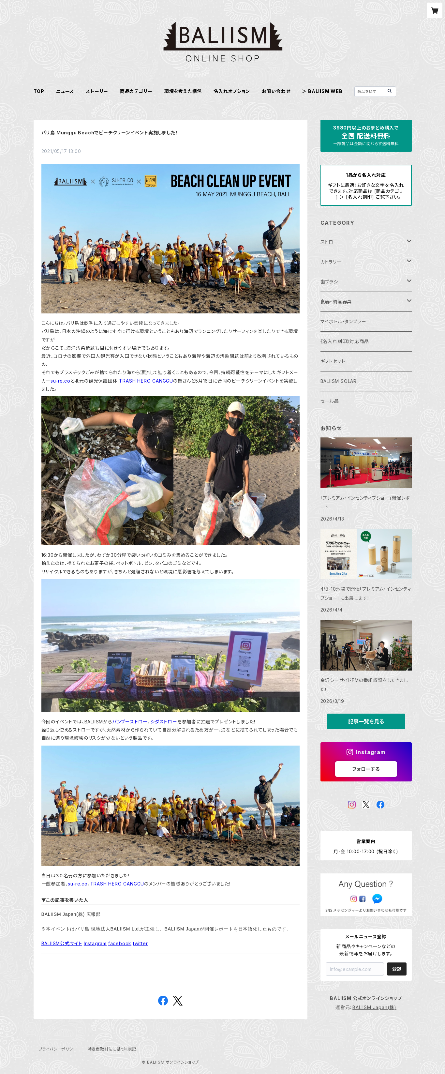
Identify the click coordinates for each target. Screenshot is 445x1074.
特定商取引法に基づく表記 (112, 1049)
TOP (39, 91)
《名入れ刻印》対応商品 (344, 341)
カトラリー (331, 262)
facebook (119, 943)
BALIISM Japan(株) (374, 1007)
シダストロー (163, 721)
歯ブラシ (329, 281)
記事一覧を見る (366, 721)
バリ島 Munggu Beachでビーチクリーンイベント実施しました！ (109, 132)
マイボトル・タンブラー (343, 321)
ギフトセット (332, 361)
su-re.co (60, 381)
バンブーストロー (130, 721)
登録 (396, 969)
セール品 (329, 401)
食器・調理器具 (336, 301)
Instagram (95, 943)
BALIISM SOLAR (338, 381)
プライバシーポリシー (58, 1049)
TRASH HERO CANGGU (146, 381)
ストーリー (97, 91)
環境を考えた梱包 (183, 91)
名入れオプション (232, 91)
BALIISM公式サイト (61, 943)
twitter (140, 943)
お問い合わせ (276, 91)
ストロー (329, 242)
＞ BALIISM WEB (322, 91)
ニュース (65, 91)
